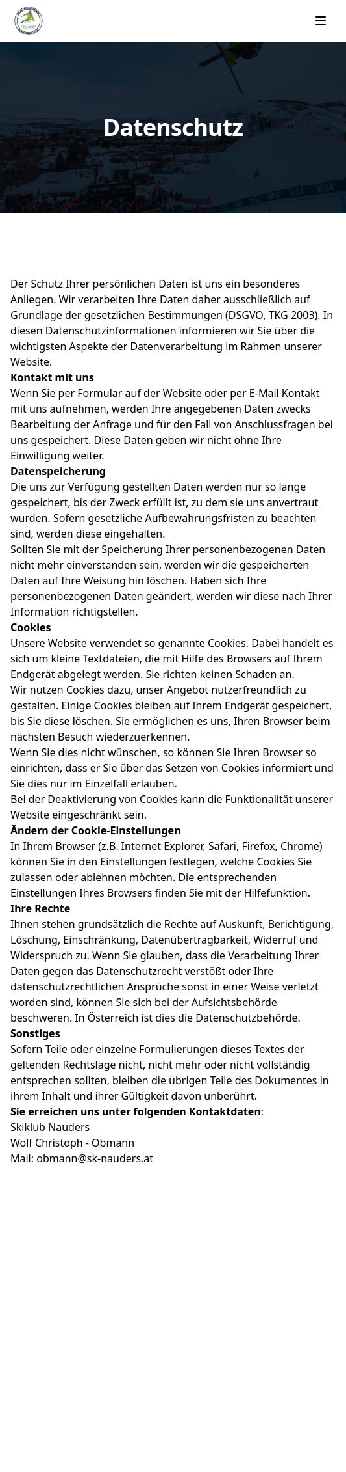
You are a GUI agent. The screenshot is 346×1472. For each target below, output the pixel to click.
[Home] (28, 20)
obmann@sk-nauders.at (94, 1158)
